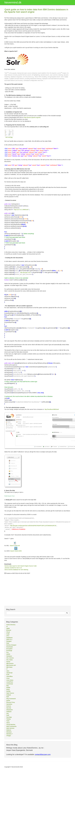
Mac (7, 685)
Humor (8, 661)
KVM (7, 674)
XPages (8, 735)
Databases (9, 637)
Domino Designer (11, 645)
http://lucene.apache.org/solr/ (32, 117)
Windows (9, 732)
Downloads (9, 647)
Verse (8, 722)
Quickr (8, 700)
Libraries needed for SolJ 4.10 (13, 568)
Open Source (10, 693)
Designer (9, 641)
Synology (9, 717)
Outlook (8, 695)
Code (7, 634)
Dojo (7, 643)
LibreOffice (9, 676)
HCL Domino (10, 658)
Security (8, 708)
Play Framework (11, 698)
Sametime (9, 704)
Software (9, 711)
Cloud (8, 632)
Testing (8, 719)
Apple (8, 628)
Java (7, 671)
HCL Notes (9, 660)
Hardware (9, 656)
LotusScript (9, 684)
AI (7, 626)
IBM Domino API (11, 665)
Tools (7, 721)
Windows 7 (9, 734)
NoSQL (8, 691)
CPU (7, 635)
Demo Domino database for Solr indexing (16, 569)
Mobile (8, 687)
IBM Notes (9, 667)
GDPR (8, 654)
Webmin (8, 730)
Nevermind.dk (12, 2)
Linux (7, 678)
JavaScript (9, 672)
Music (8, 689)
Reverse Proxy (10, 702)
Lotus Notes (9, 680)
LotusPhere (9, 682)
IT (7, 669)
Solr (7, 713)
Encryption (9, 648)
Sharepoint (9, 709)
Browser (8, 630)
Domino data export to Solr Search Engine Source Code (21, 566)
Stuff (7, 715)
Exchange (9, 650)
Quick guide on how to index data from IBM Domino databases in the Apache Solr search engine (36, 10)
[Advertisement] (18, 593)
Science (8, 706)
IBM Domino (10, 663)
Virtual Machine (10, 724)
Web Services (10, 728)
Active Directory (10, 624)
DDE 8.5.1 (9, 639)
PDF (7, 697)
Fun (7, 652)
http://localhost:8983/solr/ (52, 409)
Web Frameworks (11, 726)
